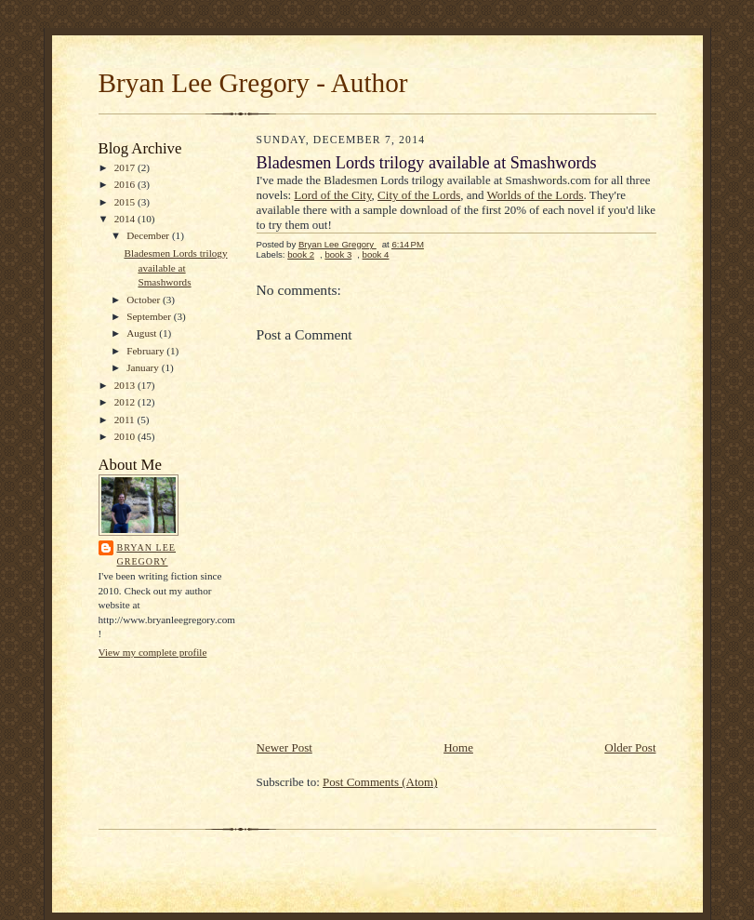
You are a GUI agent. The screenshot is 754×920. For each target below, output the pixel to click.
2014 (126, 218)
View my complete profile (153, 652)
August (142, 333)
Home (458, 747)
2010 (126, 436)
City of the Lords (418, 195)
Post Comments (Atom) (380, 782)
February (146, 350)
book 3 (337, 254)
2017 (126, 167)
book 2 (300, 254)
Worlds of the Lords (535, 195)
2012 (126, 401)
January (144, 367)
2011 (126, 419)
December (149, 235)
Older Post (629, 747)
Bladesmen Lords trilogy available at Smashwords (175, 267)
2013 (126, 385)
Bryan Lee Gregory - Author (253, 83)
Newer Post (284, 747)
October (144, 299)
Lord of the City (332, 195)
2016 (126, 184)
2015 (126, 201)
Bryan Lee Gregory (146, 554)
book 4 (376, 254)
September (150, 316)
